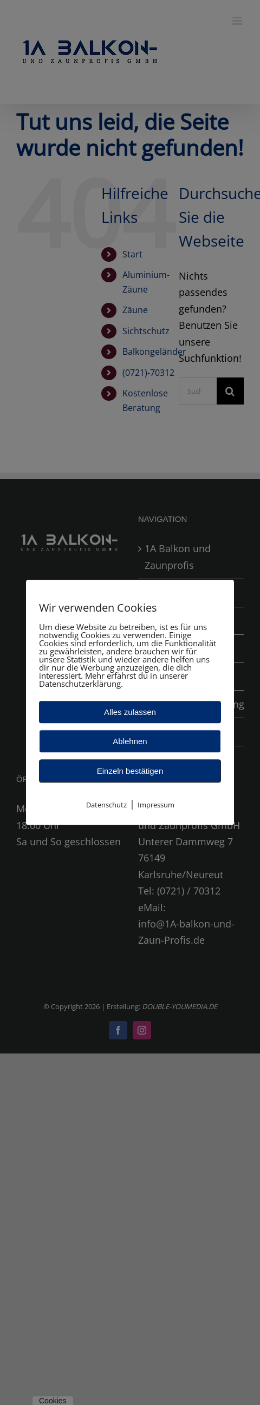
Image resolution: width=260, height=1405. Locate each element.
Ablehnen (130, 741)
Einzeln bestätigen (130, 771)
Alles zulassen (130, 712)
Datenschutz (106, 805)
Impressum (156, 805)
